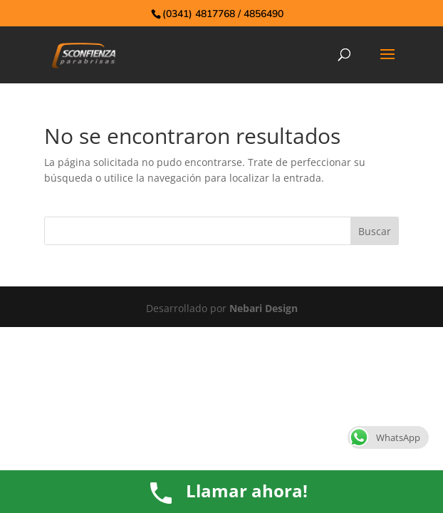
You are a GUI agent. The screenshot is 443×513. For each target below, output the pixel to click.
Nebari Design (263, 308)
